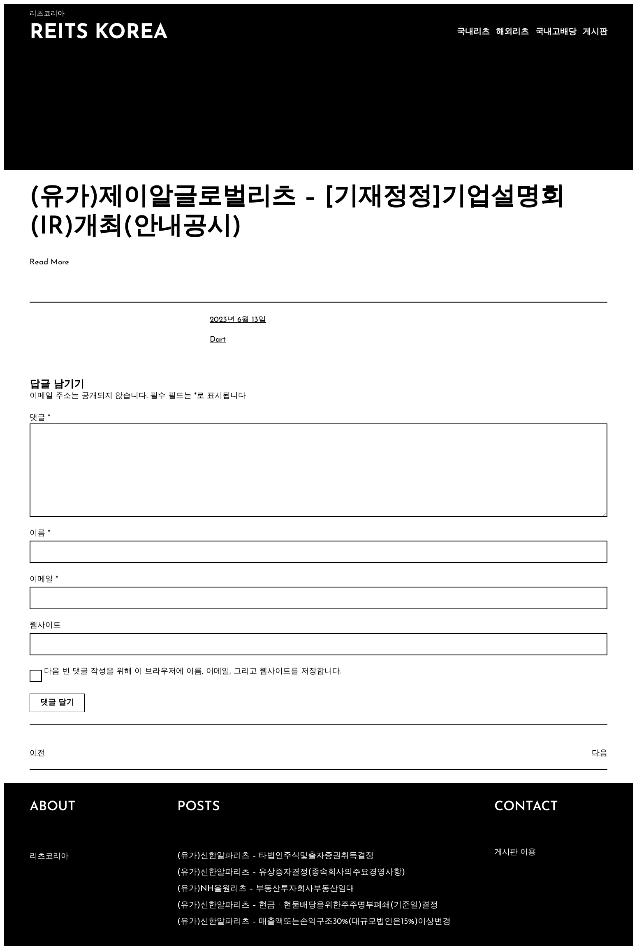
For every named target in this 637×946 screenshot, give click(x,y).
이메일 (44, 579)
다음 (599, 753)
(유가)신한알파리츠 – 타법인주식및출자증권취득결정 (275, 856)
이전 (37, 753)
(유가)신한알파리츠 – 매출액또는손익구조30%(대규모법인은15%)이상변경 (314, 922)
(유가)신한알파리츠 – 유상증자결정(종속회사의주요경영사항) (291, 872)
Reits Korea (99, 33)
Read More (49, 262)
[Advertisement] (318, 108)
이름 (40, 533)
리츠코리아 (49, 856)
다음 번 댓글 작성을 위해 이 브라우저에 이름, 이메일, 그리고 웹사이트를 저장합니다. (192, 671)
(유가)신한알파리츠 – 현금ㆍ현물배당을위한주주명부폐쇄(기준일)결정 (307, 905)
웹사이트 (45, 625)
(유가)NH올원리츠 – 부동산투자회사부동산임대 (265, 889)
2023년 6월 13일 (238, 320)
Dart (218, 340)
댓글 (40, 418)
